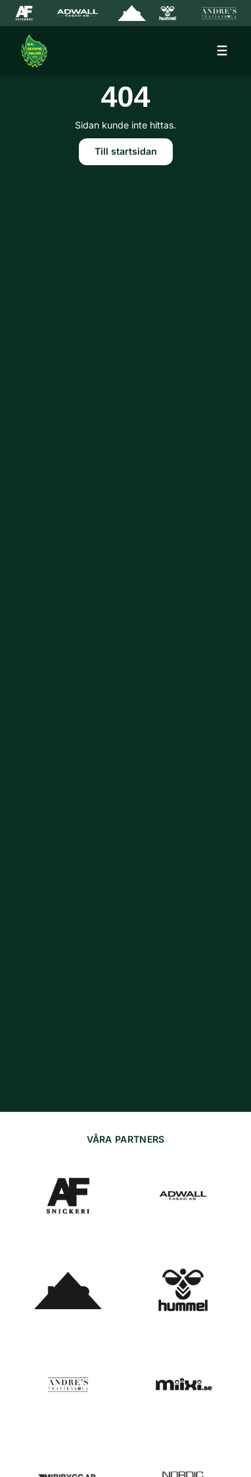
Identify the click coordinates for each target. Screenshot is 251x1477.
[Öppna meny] (222, 50)
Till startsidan (126, 151)
